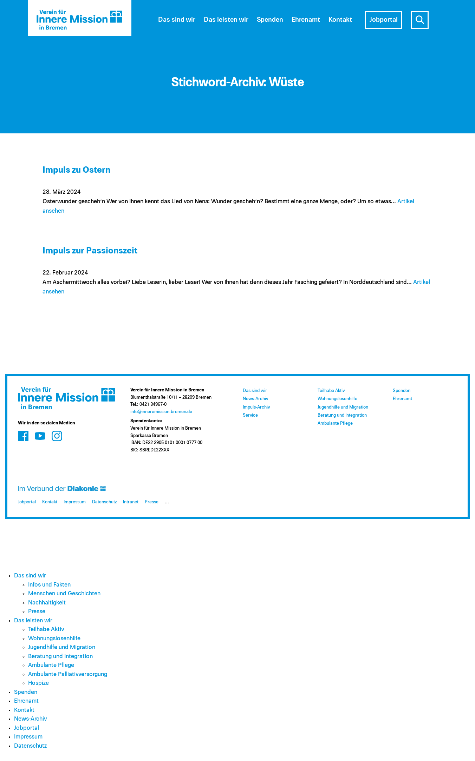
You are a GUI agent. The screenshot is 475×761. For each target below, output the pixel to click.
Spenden (270, 19)
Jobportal (384, 19)
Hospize (38, 683)
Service (250, 415)
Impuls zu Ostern (76, 170)
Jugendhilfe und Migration (343, 407)
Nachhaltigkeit (47, 603)
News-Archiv (255, 399)
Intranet (130, 502)
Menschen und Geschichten (64, 594)
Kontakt (340, 19)
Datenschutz (104, 502)
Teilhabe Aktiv (331, 391)
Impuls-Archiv (256, 407)
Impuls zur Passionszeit (90, 250)
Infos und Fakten (49, 585)
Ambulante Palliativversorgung (67, 674)
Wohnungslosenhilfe (337, 399)
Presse (151, 502)
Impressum (75, 502)
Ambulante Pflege (335, 423)
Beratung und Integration (342, 415)
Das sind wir (176, 19)
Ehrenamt (306, 19)
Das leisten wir (226, 19)
